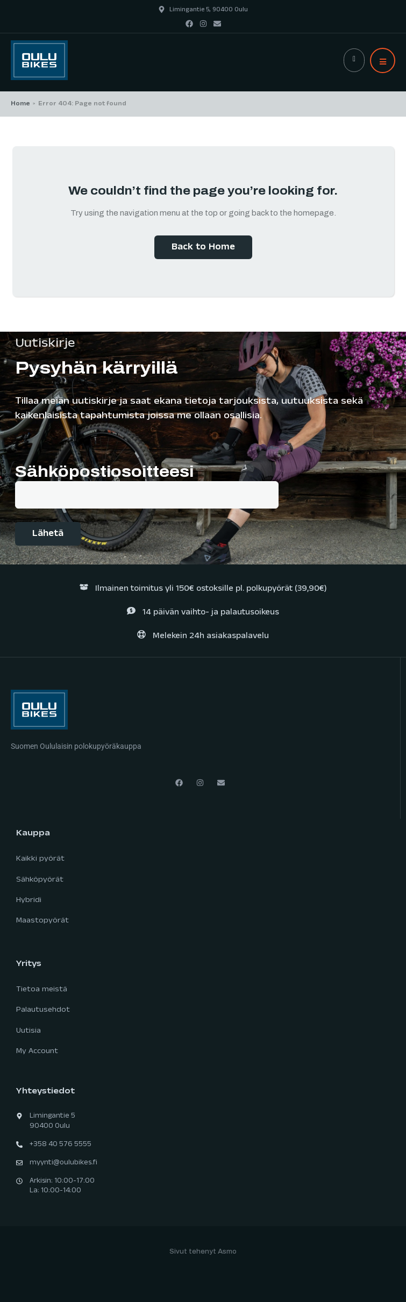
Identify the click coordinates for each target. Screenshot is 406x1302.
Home (20, 104)
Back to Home (203, 248)
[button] (382, 60)
